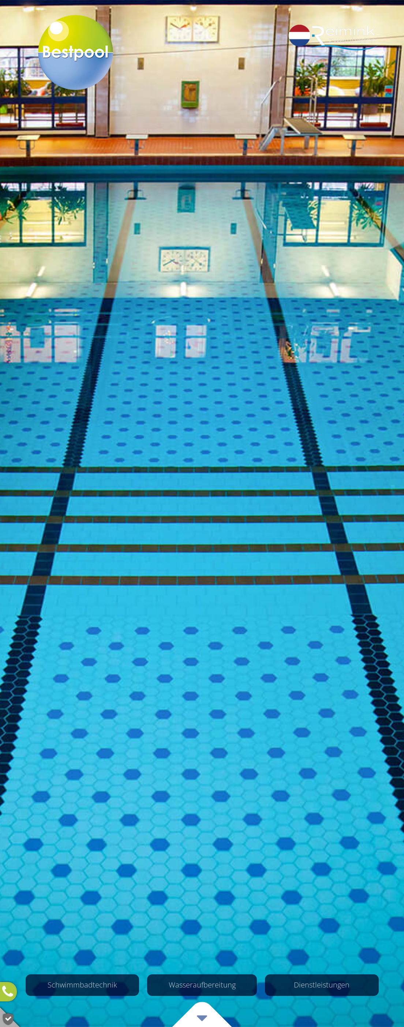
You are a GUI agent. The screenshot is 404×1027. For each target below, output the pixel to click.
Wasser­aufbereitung (202, 985)
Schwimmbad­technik (82, 985)
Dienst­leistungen (321, 985)
